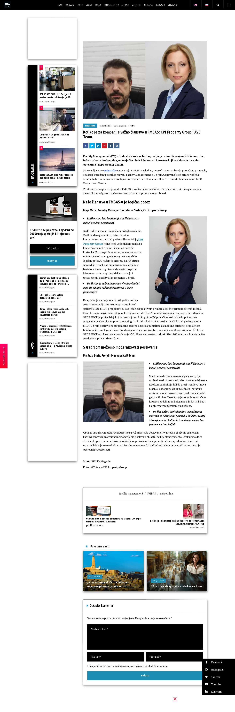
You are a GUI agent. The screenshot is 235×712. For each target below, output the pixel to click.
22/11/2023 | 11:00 (121, 125)
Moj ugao (158, 580)
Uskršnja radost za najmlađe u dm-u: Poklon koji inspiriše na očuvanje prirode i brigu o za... (54, 280)
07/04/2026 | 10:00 (47, 142)
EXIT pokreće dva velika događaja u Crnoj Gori (51, 296)
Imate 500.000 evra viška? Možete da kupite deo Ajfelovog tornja (56, 176)
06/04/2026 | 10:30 (47, 101)
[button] (218, 662)
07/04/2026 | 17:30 (47, 287)
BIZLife (108, 125)
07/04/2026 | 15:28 (46, 352)
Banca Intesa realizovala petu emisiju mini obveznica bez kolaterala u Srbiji (54, 311)
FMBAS (151, 493)
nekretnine (166, 493)
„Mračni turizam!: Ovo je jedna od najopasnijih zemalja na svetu (107, 584)
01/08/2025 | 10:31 (175, 580)
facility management (131, 493)
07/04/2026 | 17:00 (47, 301)
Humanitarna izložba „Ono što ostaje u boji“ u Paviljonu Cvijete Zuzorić (55, 345)
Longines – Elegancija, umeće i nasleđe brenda (54, 136)
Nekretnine (90, 126)
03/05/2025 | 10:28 (112, 576)
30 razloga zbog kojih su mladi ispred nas (176, 586)
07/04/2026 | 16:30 (47, 318)
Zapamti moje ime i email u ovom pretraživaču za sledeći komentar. (129, 666)
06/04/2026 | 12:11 (46, 182)
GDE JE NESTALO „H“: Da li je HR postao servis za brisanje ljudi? (55, 96)
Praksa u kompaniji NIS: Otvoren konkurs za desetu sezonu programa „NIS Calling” (55, 328)
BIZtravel (94, 576)
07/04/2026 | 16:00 (47, 335)
